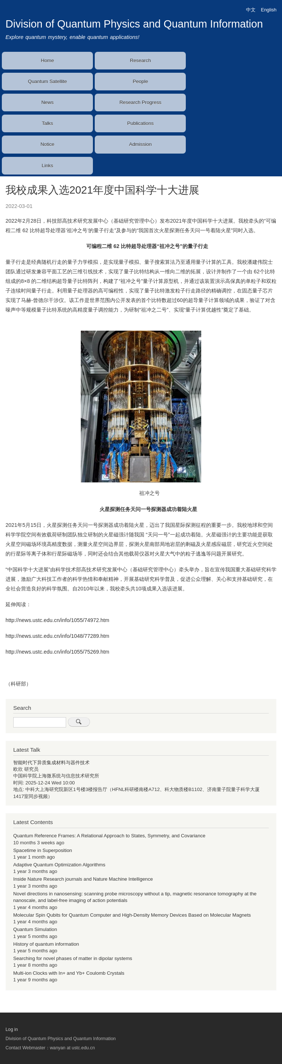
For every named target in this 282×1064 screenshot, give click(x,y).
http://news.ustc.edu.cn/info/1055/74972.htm (57, 620)
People (140, 81)
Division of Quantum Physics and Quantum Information (134, 24)
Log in (12, 1029)
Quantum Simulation (35, 929)
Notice (47, 144)
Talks (47, 123)
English (268, 9)
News (47, 102)
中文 (251, 9)
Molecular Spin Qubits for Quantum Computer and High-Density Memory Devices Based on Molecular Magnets (132, 915)
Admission (140, 144)
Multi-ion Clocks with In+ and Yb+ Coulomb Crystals (68, 973)
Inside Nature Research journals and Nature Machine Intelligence (83, 879)
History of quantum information (46, 944)
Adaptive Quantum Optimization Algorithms (59, 864)
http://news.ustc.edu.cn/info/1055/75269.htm (57, 652)
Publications (140, 123)
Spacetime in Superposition (42, 850)
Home (47, 60)
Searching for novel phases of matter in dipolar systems (72, 958)
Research (140, 60)
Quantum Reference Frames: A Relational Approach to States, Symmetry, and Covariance (109, 835)
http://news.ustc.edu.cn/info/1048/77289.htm (57, 636)
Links (47, 165)
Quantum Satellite (47, 81)
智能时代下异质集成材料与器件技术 (51, 762)
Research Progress (140, 102)
